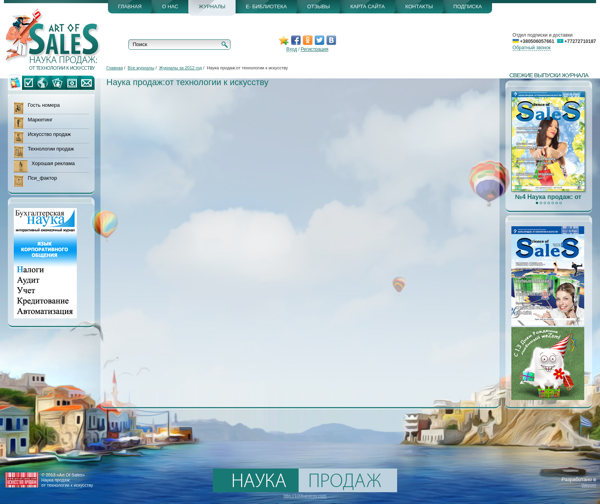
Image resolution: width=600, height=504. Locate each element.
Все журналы (141, 67)
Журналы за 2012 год (180, 67)
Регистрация (314, 49)
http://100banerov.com (305, 495)
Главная (114, 67)
